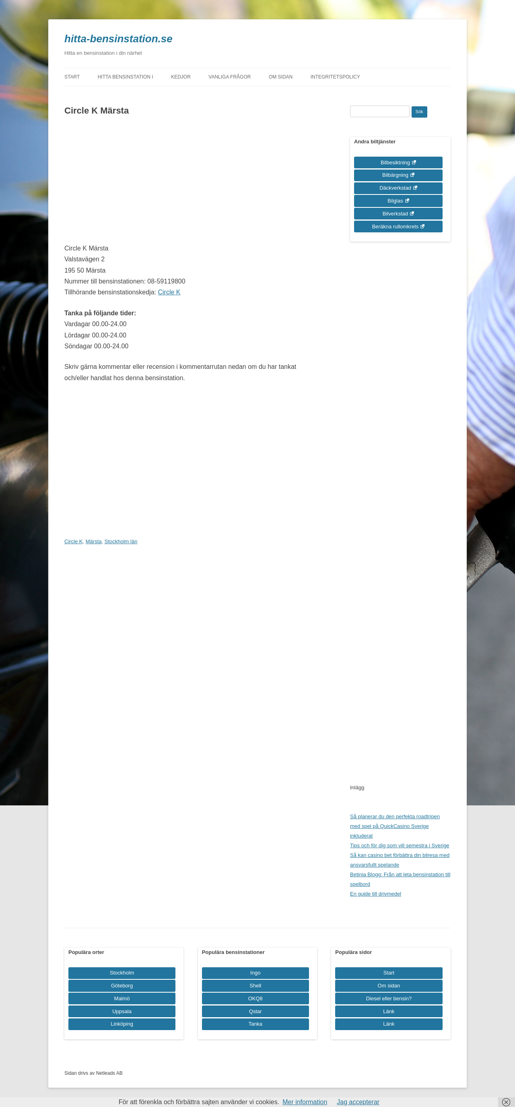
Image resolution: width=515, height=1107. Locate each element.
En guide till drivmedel (375, 894)
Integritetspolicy (335, 77)
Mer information (304, 1102)
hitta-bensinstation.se (118, 39)
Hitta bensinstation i (125, 77)
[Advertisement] (190, 182)
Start (72, 77)
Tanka (255, 1024)
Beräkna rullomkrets (395, 226)
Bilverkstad (395, 214)
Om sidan (281, 77)
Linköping (122, 1024)
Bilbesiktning (395, 162)
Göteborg (122, 986)
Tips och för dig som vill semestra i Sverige (399, 845)
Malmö (122, 998)
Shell (255, 986)
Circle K (169, 292)
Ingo (255, 973)
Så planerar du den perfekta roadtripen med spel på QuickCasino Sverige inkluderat (395, 826)
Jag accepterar (358, 1102)
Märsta (94, 541)
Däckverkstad (395, 188)
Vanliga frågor (229, 77)
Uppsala (122, 1011)
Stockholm (122, 973)
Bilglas (395, 201)
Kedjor (181, 77)
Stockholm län (121, 541)
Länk (388, 1011)
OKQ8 (255, 998)
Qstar (255, 1011)
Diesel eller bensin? (389, 998)
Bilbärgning (395, 175)
